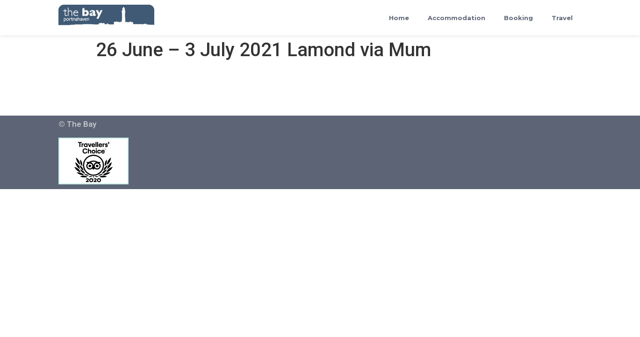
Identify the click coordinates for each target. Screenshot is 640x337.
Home (399, 18)
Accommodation (456, 18)
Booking (518, 18)
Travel (562, 18)
